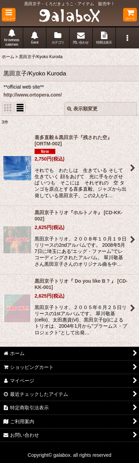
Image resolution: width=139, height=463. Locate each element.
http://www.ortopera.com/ (32, 95)
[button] (9, 14)
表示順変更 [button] (82, 108)
